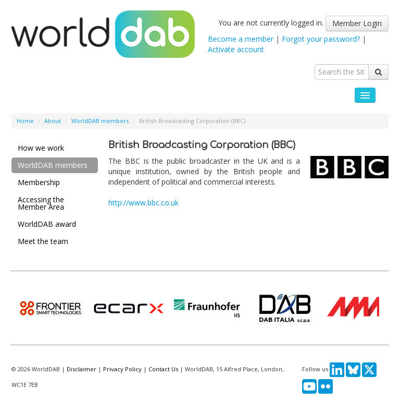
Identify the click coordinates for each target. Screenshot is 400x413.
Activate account (236, 49)
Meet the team (43, 241)
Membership (39, 182)
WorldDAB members (100, 121)
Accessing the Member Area (41, 203)
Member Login (357, 23)
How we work (41, 148)
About (52, 121)
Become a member (240, 39)
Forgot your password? (321, 39)
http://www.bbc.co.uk (143, 203)
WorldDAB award (47, 224)
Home (25, 121)
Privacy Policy (122, 369)
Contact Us (163, 369)
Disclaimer (81, 369)
